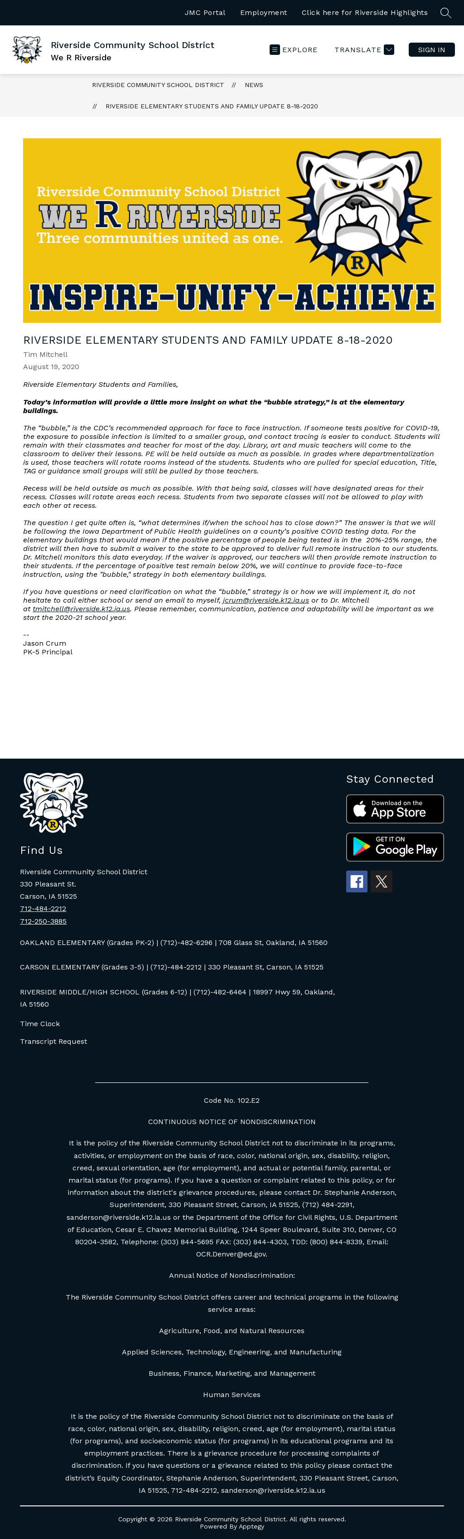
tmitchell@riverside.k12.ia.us (81, 608)
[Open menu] (294, 49)
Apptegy (251, 1526)
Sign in (431, 49)
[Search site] (445, 12)
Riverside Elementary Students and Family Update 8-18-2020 (212, 106)
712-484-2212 (43, 908)
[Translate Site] (363, 49)
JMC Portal (205, 12)
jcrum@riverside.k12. (266, 600)
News (254, 84)
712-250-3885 (43, 921)
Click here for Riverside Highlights (365, 12)
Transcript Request (53, 1041)
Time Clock (40, 1023)
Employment (263, 12)
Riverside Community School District (158, 84)
